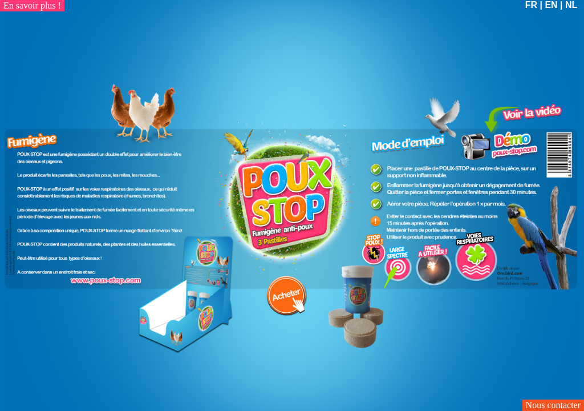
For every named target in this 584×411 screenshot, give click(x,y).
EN (551, 5)
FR (531, 5)
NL (571, 5)
